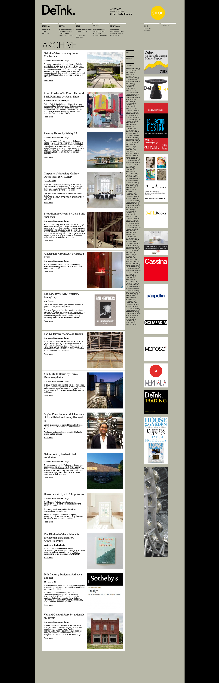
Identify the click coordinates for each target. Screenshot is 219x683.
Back (128, 52)
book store (114, 30)
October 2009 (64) (132, 290)
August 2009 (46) (132, 294)
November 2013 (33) (133, 202)
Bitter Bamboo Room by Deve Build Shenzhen (64, 215)
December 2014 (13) (133, 178)
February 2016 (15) (133, 153)
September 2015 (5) (133, 162)
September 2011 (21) (133, 249)
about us (147, 28)
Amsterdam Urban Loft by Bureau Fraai (64, 255)
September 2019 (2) (133, 81)
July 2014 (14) (130, 187)
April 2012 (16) (131, 236)
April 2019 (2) (130, 88)
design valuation (116, 33)
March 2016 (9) (131, 151)
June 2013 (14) (131, 211)
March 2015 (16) (131, 173)
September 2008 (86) (133, 313)
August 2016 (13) (132, 142)
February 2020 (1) (132, 78)
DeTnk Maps (114, 35)
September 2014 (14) (133, 184)
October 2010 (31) (132, 268)
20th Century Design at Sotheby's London (63, 576)
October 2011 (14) (132, 247)
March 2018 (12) (131, 108)
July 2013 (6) (130, 209)
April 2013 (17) (131, 214)
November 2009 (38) (133, 288)
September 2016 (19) (133, 141)
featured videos (99, 30)
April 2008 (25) (131, 322)
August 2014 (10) (132, 186)
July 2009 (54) (130, 295)
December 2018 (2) (132, 92)
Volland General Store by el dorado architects (64, 616)
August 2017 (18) (132, 121)
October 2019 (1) (132, 79)
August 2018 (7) (131, 99)
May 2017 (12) (130, 126)
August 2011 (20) (132, 250)
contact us (165, 25)
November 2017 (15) (133, 115)
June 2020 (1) (130, 74)
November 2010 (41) (133, 267)
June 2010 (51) (131, 276)
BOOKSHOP (80, 37)
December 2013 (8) (132, 200)
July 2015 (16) (130, 166)
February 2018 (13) (133, 110)
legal (146, 27)
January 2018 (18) (132, 112)
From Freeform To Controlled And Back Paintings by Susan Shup (64, 95)
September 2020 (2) (133, 69)
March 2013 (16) (131, 216)
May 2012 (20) (130, 234)
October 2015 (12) (132, 160)
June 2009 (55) (131, 297)
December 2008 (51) (133, 308)
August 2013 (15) (132, 207)
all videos (97, 33)
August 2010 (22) (132, 272)
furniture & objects (84, 30)
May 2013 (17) (130, 213)
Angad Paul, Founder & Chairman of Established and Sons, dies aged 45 (64, 417)
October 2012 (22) (132, 225)
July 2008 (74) (130, 317)
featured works (65, 31)
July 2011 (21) (130, 252)
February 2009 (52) (133, 304)
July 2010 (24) (130, 274)
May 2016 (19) (130, 148)
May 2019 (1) (130, 87)
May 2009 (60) (130, 299)
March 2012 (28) (131, 238)
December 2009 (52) (133, 286)
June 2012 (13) (131, 232)
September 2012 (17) (133, 227)
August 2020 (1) (131, 70)
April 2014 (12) (131, 193)
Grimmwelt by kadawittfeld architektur (60, 456)
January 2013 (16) (132, 220)
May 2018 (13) (130, 105)
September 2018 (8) (133, 97)
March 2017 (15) (131, 130)
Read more (48, 80)
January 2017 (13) (132, 133)
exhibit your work (66, 35)
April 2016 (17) (131, 150)
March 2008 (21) (131, 324)
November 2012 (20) (133, 223)
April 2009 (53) (131, 301)
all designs (80, 35)
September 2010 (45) (133, 270)
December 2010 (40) (133, 265)
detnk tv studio (99, 31)
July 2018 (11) (130, 101)
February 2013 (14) (133, 218)
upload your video (100, 35)
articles (45, 33)
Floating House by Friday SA (60, 133)
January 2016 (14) (132, 155)
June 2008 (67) (131, 319)
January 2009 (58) (132, 306)
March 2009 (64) (131, 303)
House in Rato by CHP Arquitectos (64, 494)
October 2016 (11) (132, 139)
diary (44, 31)
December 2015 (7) (132, 157)
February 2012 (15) (133, 240)
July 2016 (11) (130, 144)
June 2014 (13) (131, 189)
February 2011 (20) (133, 261)
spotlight (46, 30)
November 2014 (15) (133, 180)
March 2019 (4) (131, 90)
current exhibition (66, 30)
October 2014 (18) (132, 182)
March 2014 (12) (131, 195)
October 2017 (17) (132, 117)
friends (147, 30)
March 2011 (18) (131, 259)
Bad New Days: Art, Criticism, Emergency (61, 295)
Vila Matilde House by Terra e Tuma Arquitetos (61, 375)
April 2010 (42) (131, 279)
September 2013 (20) (133, 205)
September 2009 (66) (133, 292)
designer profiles (117, 31)
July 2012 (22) (130, 231)
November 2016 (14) (133, 137)
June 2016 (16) (131, 146)
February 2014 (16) (133, 196)
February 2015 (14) (133, 175)
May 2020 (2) (130, 76)
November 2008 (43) (133, 310)
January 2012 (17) (132, 241)
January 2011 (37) (132, 263)
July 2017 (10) (130, 123)
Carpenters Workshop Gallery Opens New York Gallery (61, 175)
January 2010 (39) (132, 285)
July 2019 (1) (130, 83)
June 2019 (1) (130, 85)
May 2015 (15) (130, 169)
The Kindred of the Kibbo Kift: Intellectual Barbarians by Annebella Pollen (62, 537)
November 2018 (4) (132, 94)
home (146, 25)
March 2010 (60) (131, 281)
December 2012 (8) (132, 222)
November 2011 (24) (133, 245)
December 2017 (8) (132, 114)
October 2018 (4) (132, 96)
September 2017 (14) (133, 119)
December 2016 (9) (132, 135)
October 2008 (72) (132, 312)
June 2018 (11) (131, 103)
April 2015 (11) (131, 171)
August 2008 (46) (132, 315)
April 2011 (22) (131, 258)
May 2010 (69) (130, 277)
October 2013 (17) (132, 204)
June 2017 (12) (131, 124)
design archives (65, 33)
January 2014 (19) (132, 198)
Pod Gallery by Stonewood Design (63, 333)
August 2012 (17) (132, 229)
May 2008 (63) (130, 321)
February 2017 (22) (133, 132)
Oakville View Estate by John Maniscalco (61, 55)
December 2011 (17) (133, 243)
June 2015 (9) (130, 168)
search (129, 58)
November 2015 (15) (133, 159)
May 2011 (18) (130, 256)
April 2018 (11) (131, 106)
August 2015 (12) (132, 164)
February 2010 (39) (133, 283)
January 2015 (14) (132, 177)
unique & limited (82, 31)
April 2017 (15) (131, 128)
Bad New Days (50, 310)
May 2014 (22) (130, 191)
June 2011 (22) (131, 254)
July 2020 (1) (130, 72)
